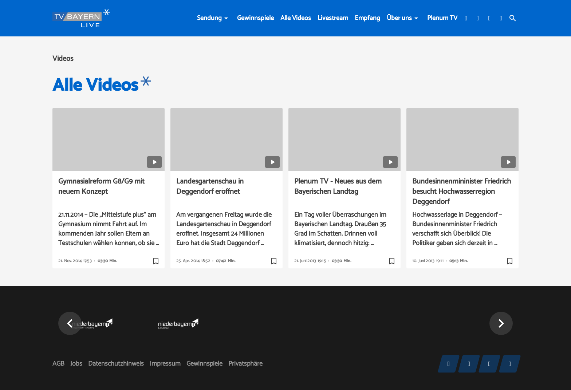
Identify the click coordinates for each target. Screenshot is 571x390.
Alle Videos (295, 18)
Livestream (333, 18)
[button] (70, 323)
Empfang (367, 18)
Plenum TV (442, 18)
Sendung (209, 18)
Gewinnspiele (255, 18)
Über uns (399, 18)
